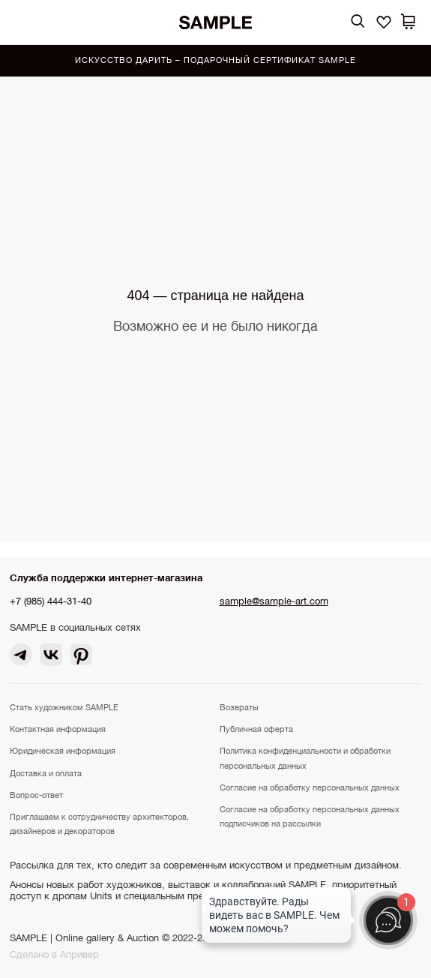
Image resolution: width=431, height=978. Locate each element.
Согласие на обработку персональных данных (310, 787)
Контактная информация (58, 729)
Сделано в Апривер (54, 954)
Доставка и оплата (46, 773)
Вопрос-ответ (36, 795)
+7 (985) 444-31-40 (50, 601)
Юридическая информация (62, 750)
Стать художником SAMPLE (64, 707)
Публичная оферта (256, 729)
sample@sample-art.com (274, 601)
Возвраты (239, 707)
